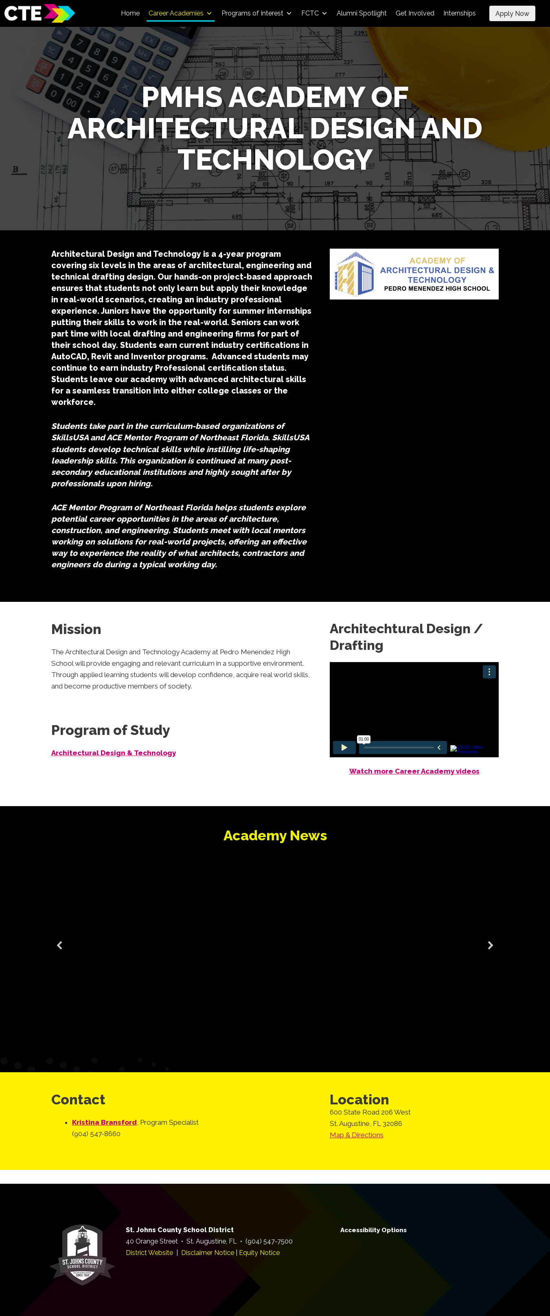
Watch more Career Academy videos (414, 771)
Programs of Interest (256, 13)
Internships (459, 13)
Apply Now (512, 13)
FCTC (314, 13)
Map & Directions (356, 1135)
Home (130, 13)
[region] (275, 955)
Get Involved (415, 13)
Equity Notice (259, 1253)
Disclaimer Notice (207, 1253)
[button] (59, 945)
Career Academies (181, 13)
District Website (149, 1253)
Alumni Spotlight (362, 13)
